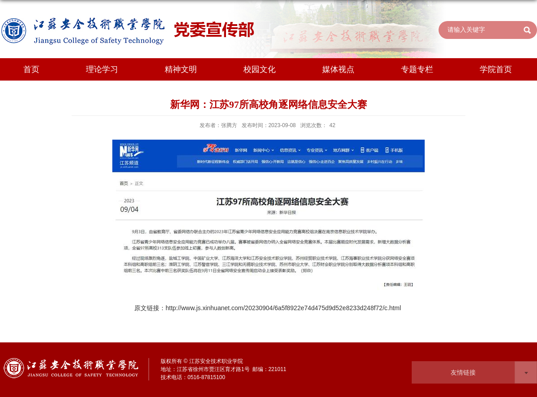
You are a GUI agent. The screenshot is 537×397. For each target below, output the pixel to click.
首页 (31, 69)
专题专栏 (417, 69)
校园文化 (259, 69)
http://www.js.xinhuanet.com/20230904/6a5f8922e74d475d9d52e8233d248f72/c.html (283, 308)
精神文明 (181, 69)
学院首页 (496, 69)
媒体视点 (338, 69)
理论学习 (102, 69)
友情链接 (463, 372)
